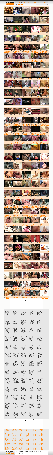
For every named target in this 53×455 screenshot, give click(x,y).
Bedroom (17, 69)
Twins (38, 411)
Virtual (30, 414)
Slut (21, 398)
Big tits (8, 69)
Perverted (6, 383)
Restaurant (38, 390)
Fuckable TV (20, 449)
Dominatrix (6, 341)
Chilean (6, 330)
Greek (6, 357)
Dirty (37, 339)
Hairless (30, 358)
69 (37, 310)
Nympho (22, 377)
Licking (14, 369)
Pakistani (22, 380)
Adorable (22, 311)
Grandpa (30, 356)
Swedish (22, 404)
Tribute (43, 197)
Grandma (22, 356)
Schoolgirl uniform (26, 124)
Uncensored (23, 412)
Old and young (23, 378)
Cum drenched (39, 335)
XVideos (12, 23)
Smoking (38, 398)
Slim (6, 398)
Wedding (14, 416)
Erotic (22, 344)
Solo (37, 399)
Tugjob (14, 411)
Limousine (22, 369)
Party (30, 381)
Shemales (14, 395)
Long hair (14, 370)
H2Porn (30, 87)
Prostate (6, 388)
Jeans (38, 365)
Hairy (38, 358)
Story (6, 402)
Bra (21, 324)
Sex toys (6, 394)
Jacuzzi (14, 365)
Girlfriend (6, 355)
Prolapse (38, 387)
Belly (14, 320)
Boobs (36, 60)
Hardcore (18, 279)
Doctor (14, 340)
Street (30, 402)
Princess (14, 387)
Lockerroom (38, 369)
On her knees (39, 378)
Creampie (26, 215)
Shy (21, 396)
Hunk (6, 363)
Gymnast (14, 358)
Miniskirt (38, 373)
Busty (44, 215)
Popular (21, 4)
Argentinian (22, 314)
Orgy (22, 379)
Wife (21, 417)
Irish (37, 364)
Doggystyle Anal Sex (14, 447)
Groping (22, 357)
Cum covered (31, 335)
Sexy (14, 394)
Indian (14, 363)
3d (41, 69)
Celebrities (24, 51)
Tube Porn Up (21, 434)
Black (6, 322)
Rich (21, 391)
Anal (32, 42)
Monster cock (39, 375)
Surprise (6, 404)
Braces (30, 324)
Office (38, 377)
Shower (14, 396)
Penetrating (15, 382)
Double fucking (39, 341)
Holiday (6, 360)
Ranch (6, 390)
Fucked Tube (20, 445)
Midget (6, 373)
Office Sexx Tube (14, 444)
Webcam (6, 416)
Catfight (14, 328)
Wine (37, 417)
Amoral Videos (21, 443)
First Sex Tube (14, 435)
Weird (22, 416)
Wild (29, 417)
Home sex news (7, 434)
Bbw (14, 318)
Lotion (22, 370)
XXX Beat (13, 433)
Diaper (14, 339)
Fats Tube (13, 442)
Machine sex (31, 370)
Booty (30, 323)
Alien (35, 197)
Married (6, 371)
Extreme (30, 345)
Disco (6, 340)
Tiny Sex (6, 444)
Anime (44, 69)
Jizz (21, 366)
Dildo (30, 339)
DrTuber (39, 23)
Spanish (30, 400)
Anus (6, 314)
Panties (38, 380)
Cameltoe (14, 327)
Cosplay (7, 60)
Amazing (30, 312)
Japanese (30, 365)
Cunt (37, 336)
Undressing (7, 413)
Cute (25, 224)
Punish (6, 389)
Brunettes (27, 69)
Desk (6, 339)
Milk (29, 373)
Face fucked (7, 346)
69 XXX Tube (20, 442)
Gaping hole (15, 353)
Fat (5, 348)
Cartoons (33, 124)
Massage (22, 371)
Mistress (14, 374)
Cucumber (14, 335)
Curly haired (7, 337)
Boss (18, 51)
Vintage (29, 124)
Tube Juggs (20, 435)
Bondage (36, 51)
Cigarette (38, 330)
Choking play (23, 330)
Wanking (17, 60)
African (24, 297)
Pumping (38, 388)
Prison (22, 387)
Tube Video (27, 434)
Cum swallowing (15, 336)
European (38, 344)
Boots (22, 323)
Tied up (38, 408)
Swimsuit (30, 404)
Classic (33, 279)
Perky (30, 382)
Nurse (6, 377)
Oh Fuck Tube (14, 448)
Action (14, 311)
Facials (25, 42)
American (38, 312)
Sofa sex (30, 399)
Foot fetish (10, 206)
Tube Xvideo (20, 437)
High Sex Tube (7, 445)
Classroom (22, 331)
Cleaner (38, 331)
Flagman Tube (28, 433)
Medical (22, 372)
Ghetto (22, 354)
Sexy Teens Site (14, 436)
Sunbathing (38, 403)
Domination (38, 340)
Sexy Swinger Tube (45, 2)
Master (30, 371)
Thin (37, 407)
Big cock (24, 224)
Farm (30, 347)
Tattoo (6, 406)
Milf (8, 197)
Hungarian (45, 133)
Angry (22, 313)
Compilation (26, 51)
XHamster (30, 14)
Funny (6, 352)
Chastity (22, 329)
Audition (6, 316)
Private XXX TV (7, 429)
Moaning (30, 374)
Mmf (21, 374)
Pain (14, 380)
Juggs (30, 366)
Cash (38, 327)
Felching (22, 348)
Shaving (38, 394)
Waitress (6, 415)
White (6, 417)
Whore (14, 417)
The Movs (6, 433)
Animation (43, 69)
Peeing (38, 381)
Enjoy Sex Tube (34, 2)
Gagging (30, 352)
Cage (6, 327)
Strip (37, 402)
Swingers (38, 404)
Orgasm (14, 379)
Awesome (30, 316)
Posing (14, 386)
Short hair (38, 395)
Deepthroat (38, 338)
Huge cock (38, 361)
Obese (30, 377)
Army (38, 314)
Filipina (22, 349)
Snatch (6, 399)
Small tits (30, 398)
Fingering (36, 133)
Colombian (22, 333)
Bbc (25, 60)
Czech (30, 337)
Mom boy (14, 375)
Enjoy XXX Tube (21, 444)
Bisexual (22, 321)
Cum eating (7, 336)
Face (37, 345)
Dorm (22, 341)
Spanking (38, 400)
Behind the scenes (8, 320)
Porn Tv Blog (27, 430)
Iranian (30, 364)
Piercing (38, 383)
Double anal (31, 341)
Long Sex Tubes (21, 436)
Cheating (30, 329)
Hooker (30, 360)
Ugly (6, 412)
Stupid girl (14, 403)
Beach (30, 318)
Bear (6, 319)
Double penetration (7, 342)
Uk (13, 412)
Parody (22, 381)
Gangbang (6, 353)
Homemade (23, 360)
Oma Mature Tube (7, 436)
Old (13, 378)
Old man (30, 378)
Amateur (6, 42)
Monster (30, 375)
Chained (14, 329)
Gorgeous (14, 356)
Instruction (6, 364)
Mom (6, 375)
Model (38, 374)
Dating (30, 338)
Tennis (38, 406)
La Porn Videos (23, 2)
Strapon (22, 402)
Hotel (22, 361)
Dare (22, 338)
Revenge (14, 391)
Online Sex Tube (14, 443)
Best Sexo (20, 431)
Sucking (30, 403)
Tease (22, 406)
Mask (14, 371)
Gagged (22, 352)
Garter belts (31, 353)
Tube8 (30, 96)
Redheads (30, 390)
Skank (38, 396)
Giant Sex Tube (14, 438)
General (9, 51)
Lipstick (30, 369)
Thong (6, 408)
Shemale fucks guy (8, 395)
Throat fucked (23, 408)
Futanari (14, 352)
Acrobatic (6, 311)
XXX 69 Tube (39, 2)
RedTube (48, 14)
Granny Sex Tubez (14, 430)
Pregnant (38, 386)
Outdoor (38, 379)
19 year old (15, 310)
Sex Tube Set (14, 449)
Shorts (6, 396)
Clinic (6, 332)
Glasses (22, 355)
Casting (6, 328)
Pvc (29, 389)
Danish (14, 338)
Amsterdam (6, 69)
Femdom (7, 206)
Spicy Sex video (28, 2)
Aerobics (38, 311)
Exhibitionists (7, 345)
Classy (34, 279)
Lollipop (6, 370)
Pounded (22, 386)
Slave (30, 397)
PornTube (12, 14)
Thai (21, 407)
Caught (22, 328)
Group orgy (30, 357)
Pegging (6, 382)
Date (22, 4)
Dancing (6, 338)
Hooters (38, 360)
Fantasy (7, 42)
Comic (34, 124)
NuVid (21, 14)
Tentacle (6, 407)
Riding (30, 391)
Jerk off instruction (8, 366)
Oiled (6, 378)
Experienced (23, 345)
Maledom (38, 370)
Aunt (14, 316)
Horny (6, 361)
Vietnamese (15, 414)
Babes (34, 42)
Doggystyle (22, 340)
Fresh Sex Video (21, 430)
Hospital (14, 361)
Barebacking (36, 142)
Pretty (6, 387)
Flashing (9, 42)
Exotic (14, 345)
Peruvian (38, 382)
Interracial (14, 364)
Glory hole (30, 355)
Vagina (30, 413)
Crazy (26, 288)
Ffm (5, 349)
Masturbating (8, 142)
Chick (38, 329)
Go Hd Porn (6, 447)
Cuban (6, 335)
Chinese (14, 330)
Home (14, 360)
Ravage (14, 390)
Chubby (30, 330)
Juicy (37, 366)
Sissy (30, 396)
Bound (45, 206)
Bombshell (38, 322)
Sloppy (14, 398)
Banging (18, 288)
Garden (22, 353)
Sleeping (38, 397)
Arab (14, 314)
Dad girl (38, 337)
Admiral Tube (20, 429)
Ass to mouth (31, 315)
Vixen (38, 414)
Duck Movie (20, 448)
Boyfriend (14, 324)
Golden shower (7, 356)
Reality (22, 390)
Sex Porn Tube (21, 433)
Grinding (14, 357)
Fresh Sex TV (7, 439)
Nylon (14, 377)
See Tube (13, 437)
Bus (32, 133)
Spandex (22, 400)
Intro (21, 364)
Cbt (29, 328)
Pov (29, 386)
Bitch (30, 321)
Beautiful (17, 42)
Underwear (38, 412)
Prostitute (14, 388)
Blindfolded (14, 322)
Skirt (14, 397)
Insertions (38, 363)
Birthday (14, 321)
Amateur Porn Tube (7, 438)
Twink (30, 411)
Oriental (30, 379)
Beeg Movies (20, 440)
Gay (43, 42)
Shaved (30, 394)
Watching (22, 415)
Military (22, 373)
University (22, 413)
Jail (21, 365)
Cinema (6, 331)
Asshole (38, 315)
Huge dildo (7, 362)
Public (22, 388)
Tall (21, 405)
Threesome (15, 408)
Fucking (26, 133)
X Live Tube (13, 445)
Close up (27, 206)
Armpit (30, 314)
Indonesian (22, 363)
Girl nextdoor (39, 354)
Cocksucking (39, 332)
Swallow (14, 404)
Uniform (14, 413)
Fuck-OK (27, 429)
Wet (29, 416)
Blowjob (24, 42)
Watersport (30, 415)
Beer (37, 319)
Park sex (14, 381)
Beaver (22, 319)
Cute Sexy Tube (21, 438)
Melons (30, 372)
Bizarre (34, 51)
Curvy (14, 337)
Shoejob (22, 395)
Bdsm (32, 51)
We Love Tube (14, 439)
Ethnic (30, 344)
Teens (30, 406)
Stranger (14, 402)
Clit (13, 332)
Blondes (15, 51)
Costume (9, 60)
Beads (38, 318)
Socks (22, 399)
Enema (6, 344)
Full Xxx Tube (20, 447)
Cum (5, 288)
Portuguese (7, 386)
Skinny (6, 397)
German (14, 354)
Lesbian (34, 288)
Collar (6, 333)
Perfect (22, 382)
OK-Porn (20, 439)
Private (30, 387)
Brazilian (38, 324)
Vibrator (6, 414)
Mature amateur (15, 372)
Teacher (44, 42)
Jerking (14, 366)
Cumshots (44, 60)
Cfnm (6, 329)
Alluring (14, 312)
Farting (7, 51)
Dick (23, 133)
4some (30, 310)
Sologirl (6, 400)
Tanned (38, 405)
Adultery (30, 311)
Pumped (30, 388)
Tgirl (14, 407)
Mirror (6, 374)
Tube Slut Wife (7, 449)
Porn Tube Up (27, 431)
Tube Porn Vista (14, 431)
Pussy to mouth (23, 389)
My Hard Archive (14, 429)
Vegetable (38, 413)
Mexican (38, 372)
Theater (30, 407)
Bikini (6, 321)
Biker (37, 320)
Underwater (30, 412)
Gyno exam (23, 358)
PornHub (40, 451)
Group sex (38, 357)
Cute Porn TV (7, 431)
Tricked (6, 411)
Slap (21, 397)
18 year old (33, 197)
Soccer (14, 399)
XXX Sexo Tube (28, 435)
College (18, 42)
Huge (30, 361)
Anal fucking (15, 313)
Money (22, 375)
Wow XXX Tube (18, 2)
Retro (6, 391)
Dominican (14, 341)
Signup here (27, 436)
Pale (29, 380)
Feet (14, 348)
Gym (6, 358)
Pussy (14, 389)
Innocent (30, 363)
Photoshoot (30, 383)
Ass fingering (23, 315)
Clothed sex (36, 279)
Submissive (22, 403)
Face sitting (7, 347)
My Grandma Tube (7, 443)
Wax (37, 415)
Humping (30, 362)
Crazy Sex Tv (14, 440)
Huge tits (14, 362)
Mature (6, 372)
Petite (14, 383)
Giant (30, 354)
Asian (5, 60)
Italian (6, 365)
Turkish (22, 411)
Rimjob (38, 391)
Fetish (38, 348)
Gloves (38, 355)
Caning (22, 327)
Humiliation (22, 362)
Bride (43, 215)
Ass (13, 315)
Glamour (14, 355)
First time (38, 349)
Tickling (30, 408)
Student (6, 403)
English (14, 344)
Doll (29, 340)
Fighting (14, 349)
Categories (18, 4)
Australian (22, 316)
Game (38, 352)
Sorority (14, 400)
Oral (6, 379)
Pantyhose (6, 381)
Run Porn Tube (7, 448)
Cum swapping (23, 336)
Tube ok (13, 434)
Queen (38, 389)
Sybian (6, 405)
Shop (30, 395)
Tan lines (30, 405)
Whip (37, 416)
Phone (22, 383)
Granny (38, 356)
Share (22, 394)
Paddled (6, 380)
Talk (13, 405)
